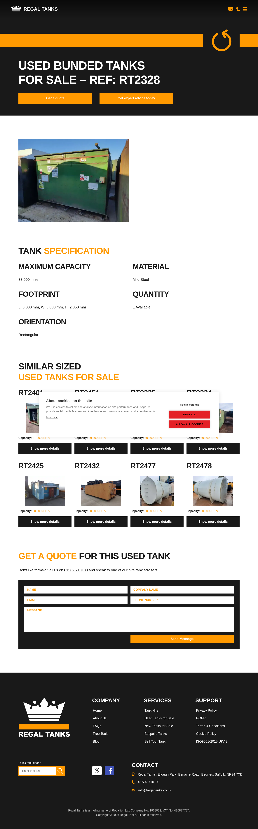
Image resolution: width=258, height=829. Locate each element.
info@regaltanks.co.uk (154, 790)
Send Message (182, 639)
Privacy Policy (206, 710)
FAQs (97, 726)
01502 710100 (76, 570)
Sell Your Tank (154, 741)
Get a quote (55, 98)
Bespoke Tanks (155, 734)
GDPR (201, 718)
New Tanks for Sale (158, 726)
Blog (96, 741)
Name (31, 589)
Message (34, 610)
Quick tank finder (29, 763)
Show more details (45, 448)
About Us (100, 718)
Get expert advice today (136, 98)
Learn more (52, 417)
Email (31, 600)
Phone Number (145, 600)
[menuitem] (114, 711)
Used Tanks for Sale (159, 718)
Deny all (189, 414)
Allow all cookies (189, 424)
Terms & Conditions (210, 726)
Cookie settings (189, 404)
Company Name (145, 589)
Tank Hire (151, 710)
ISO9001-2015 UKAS (212, 741)
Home (97, 710)
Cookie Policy (206, 734)
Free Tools (100, 734)
